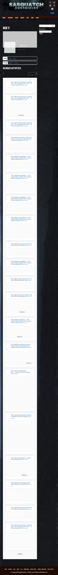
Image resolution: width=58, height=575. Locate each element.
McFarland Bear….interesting (18, 371)
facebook (50, 2)
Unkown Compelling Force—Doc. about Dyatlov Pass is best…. (21, 82)
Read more (21, 115)
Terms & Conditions (42, 569)
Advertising (26, 569)
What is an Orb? (26, 458)
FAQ (28, 18)
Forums (14, 58)
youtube (52, 9)
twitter (54, 2)
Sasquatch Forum (19, 85)
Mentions (11, 63)
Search (53, 25)
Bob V (12, 82)
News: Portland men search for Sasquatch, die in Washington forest (21, 138)
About (22, 18)
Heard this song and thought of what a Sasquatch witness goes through (20, 346)
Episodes (10, 18)
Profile (9, 58)
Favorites (16, 63)
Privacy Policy (33, 569)
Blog (16, 18)
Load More (20, 554)
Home (3, 18)
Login (52, 13)
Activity (5, 58)
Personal (5, 63)
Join (32, 18)
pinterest (54, 5)
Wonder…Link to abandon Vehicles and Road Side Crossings (21, 157)
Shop (37, 18)
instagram (50, 5)
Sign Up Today (50, 569)
